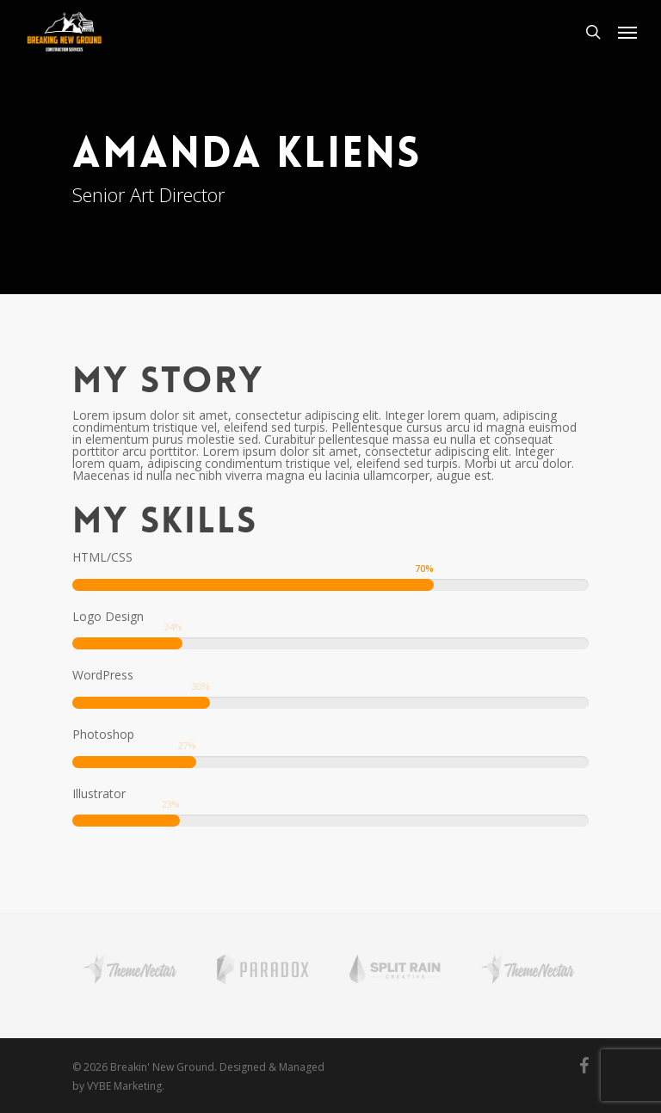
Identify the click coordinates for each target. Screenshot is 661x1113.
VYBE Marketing (124, 1086)
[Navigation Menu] (627, 31)
